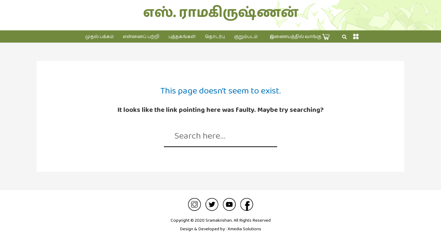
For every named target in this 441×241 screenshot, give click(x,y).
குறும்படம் (246, 36)
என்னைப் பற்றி (141, 36)
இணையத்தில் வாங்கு (300, 37)
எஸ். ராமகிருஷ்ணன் (220, 13)
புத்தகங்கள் (182, 36)
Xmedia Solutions (244, 228)
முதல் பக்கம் (99, 36)
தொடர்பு (215, 36)
